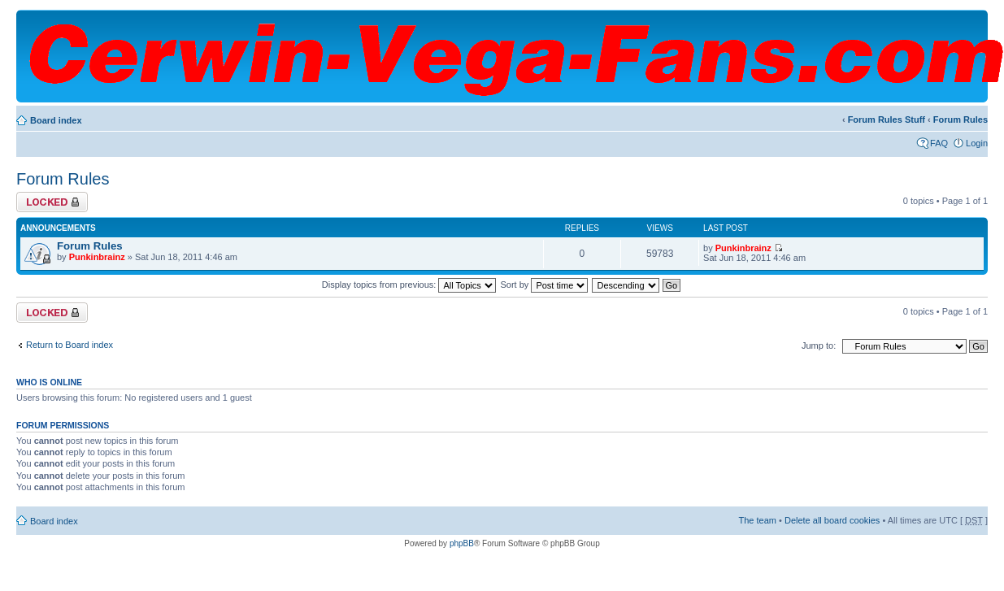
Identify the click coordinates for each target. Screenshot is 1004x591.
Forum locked (52, 202)
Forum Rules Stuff (886, 119)
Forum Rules (960, 119)
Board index (56, 120)
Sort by (545, 284)
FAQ (939, 143)
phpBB (462, 543)
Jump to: (819, 345)
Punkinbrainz (97, 257)
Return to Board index (69, 345)
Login (977, 143)
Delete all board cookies (832, 520)
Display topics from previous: (409, 284)
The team (757, 520)
